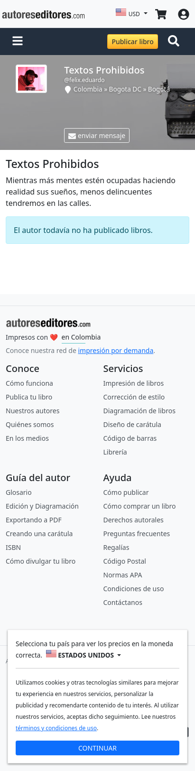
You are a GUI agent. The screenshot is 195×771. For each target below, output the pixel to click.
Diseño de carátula (132, 424)
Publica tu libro (29, 396)
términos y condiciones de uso (56, 728)
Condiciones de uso (133, 588)
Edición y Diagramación (42, 506)
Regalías (116, 547)
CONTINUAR (97, 747)
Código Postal (124, 561)
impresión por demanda (115, 350)
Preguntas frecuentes (136, 533)
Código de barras (130, 438)
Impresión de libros (133, 383)
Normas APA (122, 574)
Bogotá (159, 88)
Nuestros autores (32, 410)
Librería (115, 451)
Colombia (88, 88)
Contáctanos (122, 602)
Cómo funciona (29, 383)
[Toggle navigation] (175, 42)
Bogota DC (125, 88)
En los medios (27, 438)
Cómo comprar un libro (139, 506)
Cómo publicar (126, 492)
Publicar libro (132, 41)
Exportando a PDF (34, 519)
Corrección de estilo (134, 396)
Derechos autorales (133, 519)
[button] (17, 42)
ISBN (13, 547)
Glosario (19, 492)
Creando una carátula (39, 533)
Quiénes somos (30, 424)
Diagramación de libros (139, 410)
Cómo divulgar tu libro (40, 561)
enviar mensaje (96, 135)
